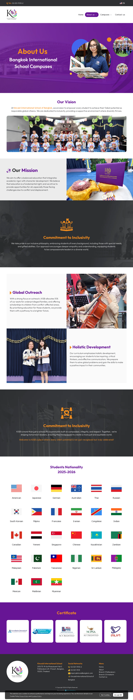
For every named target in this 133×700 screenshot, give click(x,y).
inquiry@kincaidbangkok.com (82, 673)
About (101, 670)
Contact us (103, 677)
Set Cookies (105, 695)
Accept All (118, 695)
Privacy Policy (24, 696)
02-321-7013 (75, 670)
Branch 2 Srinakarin (106, 674)
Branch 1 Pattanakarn (107, 672)
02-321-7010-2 (17, 3)
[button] (122, 3)
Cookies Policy (36, 696)
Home (101, 667)
